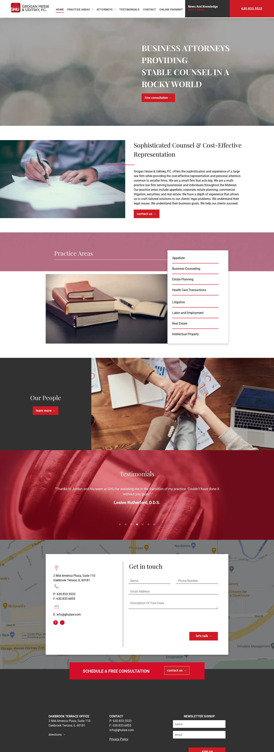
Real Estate (179, 323)
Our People (45, 397)
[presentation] (157, 620)
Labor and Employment (188, 313)
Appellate (178, 258)
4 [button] (137, 524)
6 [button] (148, 524)
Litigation (178, 302)
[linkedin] (62, 623)
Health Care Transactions (189, 290)
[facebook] (55, 623)
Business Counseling (186, 268)
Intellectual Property (185, 334)
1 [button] (120, 524)
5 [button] (143, 524)
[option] (137, 497)
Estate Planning (182, 279)
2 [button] (125, 524)
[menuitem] (60, 10)
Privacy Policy (118, 739)
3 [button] (131, 524)
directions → (57, 734)
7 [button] (154, 524)
